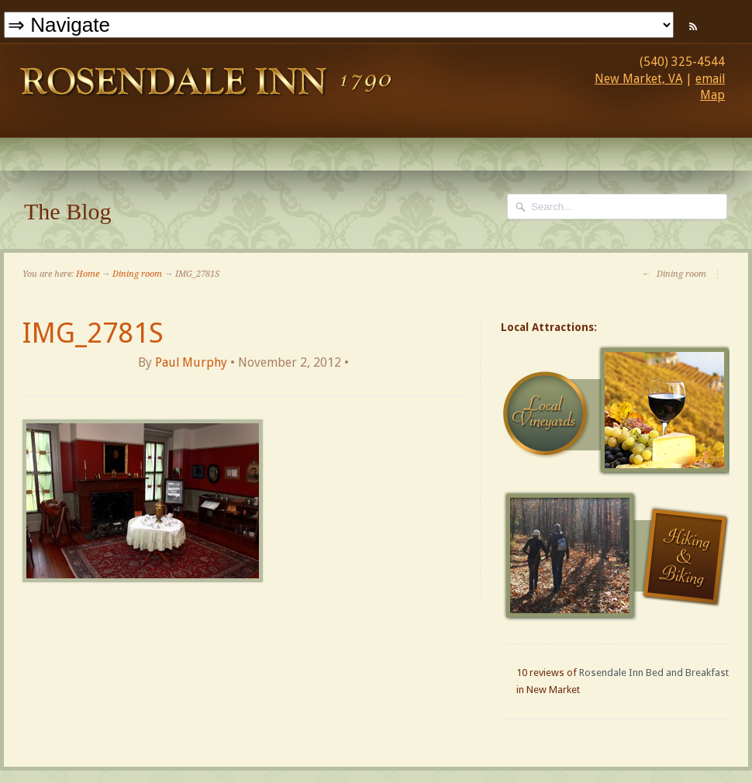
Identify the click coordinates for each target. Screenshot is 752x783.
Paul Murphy (191, 362)
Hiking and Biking (617, 556)
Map (712, 95)
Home (87, 274)
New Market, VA (638, 78)
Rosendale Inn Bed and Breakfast (654, 672)
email (710, 78)
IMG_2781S (93, 333)
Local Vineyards (617, 411)
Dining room (137, 274)
